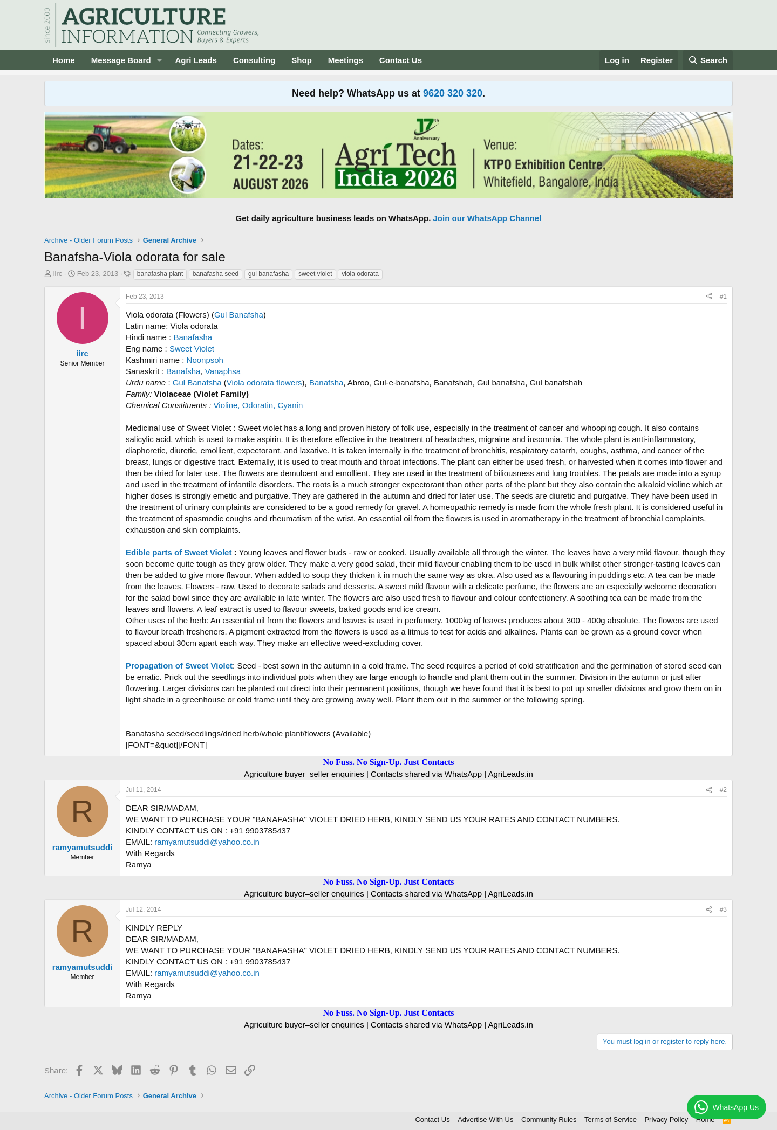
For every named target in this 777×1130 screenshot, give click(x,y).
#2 (723, 790)
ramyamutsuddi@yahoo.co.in (207, 841)
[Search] (708, 60)
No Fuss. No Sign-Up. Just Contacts (388, 762)
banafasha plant (160, 274)
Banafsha (183, 371)
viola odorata (360, 274)
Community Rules (549, 1119)
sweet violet (315, 274)
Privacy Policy (666, 1119)
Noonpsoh (205, 359)
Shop (301, 60)
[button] (159, 60)
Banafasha (192, 337)
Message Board (121, 60)
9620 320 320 (452, 93)
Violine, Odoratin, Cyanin (258, 405)
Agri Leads (196, 60)
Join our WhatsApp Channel (487, 218)
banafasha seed (215, 274)
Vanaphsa (223, 371)
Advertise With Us (485, 1119)
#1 (723, 296)
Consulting (254, 60)
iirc (58, 274)
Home (63, 60)
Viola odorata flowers (264, 382)
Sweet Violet (191, 348)
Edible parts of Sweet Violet (178, 552)
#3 (723, 909)
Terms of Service (610, 1119)
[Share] (709, 297)
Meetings (345, 60)
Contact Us (400, 60)
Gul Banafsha (238, 314)
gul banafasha (268, 274)
